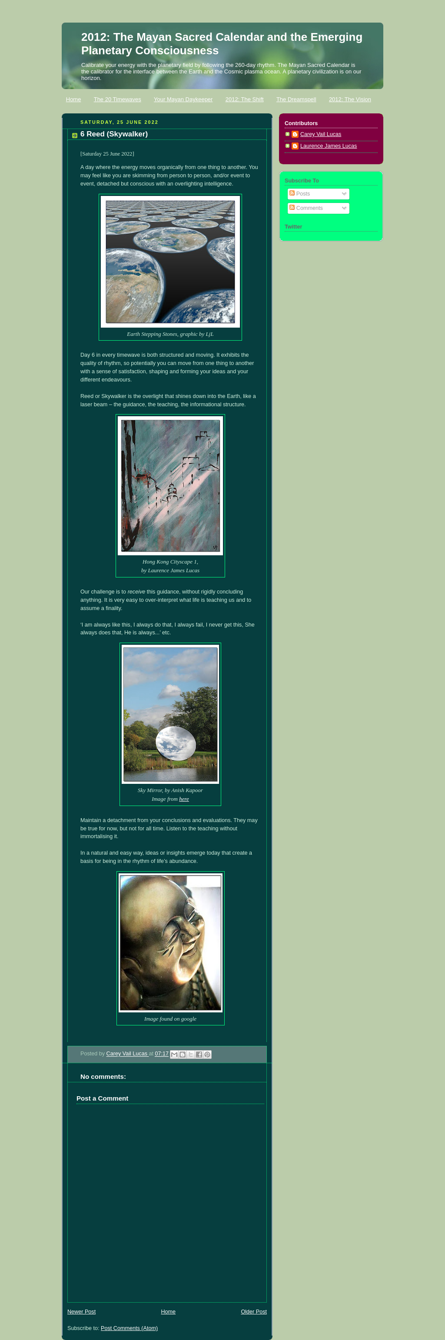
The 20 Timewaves (117, 99)
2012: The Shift (245, 99)
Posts (299, 194)
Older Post (254, 1312)
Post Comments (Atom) (129, 1328)
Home (73, 99)
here (184, 799)
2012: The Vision (350, 99)
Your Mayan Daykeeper (183, 99)
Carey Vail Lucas (127, 1054)
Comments (305, 208)
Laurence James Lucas (328, 146)
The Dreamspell (296, 99)
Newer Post (81, 1312)
